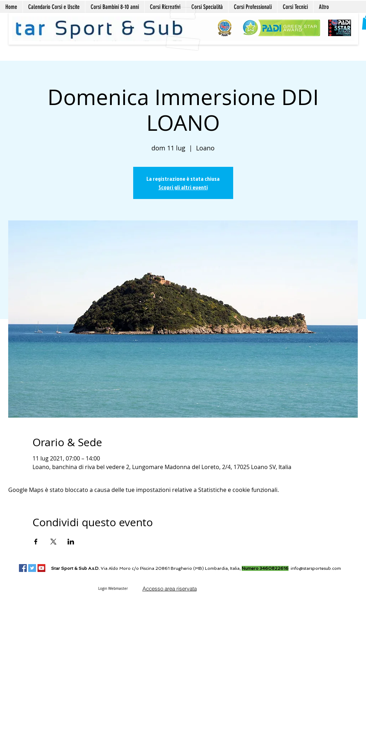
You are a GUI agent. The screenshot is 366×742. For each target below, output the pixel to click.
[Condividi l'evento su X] (53, 541)
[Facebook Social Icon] (23, 568)
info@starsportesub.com (316, 568)
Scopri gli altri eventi (183, 187)
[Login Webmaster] (113, 588)
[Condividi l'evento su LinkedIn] (70, 541)
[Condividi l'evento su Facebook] (35, 541)
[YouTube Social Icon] (41, 568)
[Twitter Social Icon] (32, 568)
